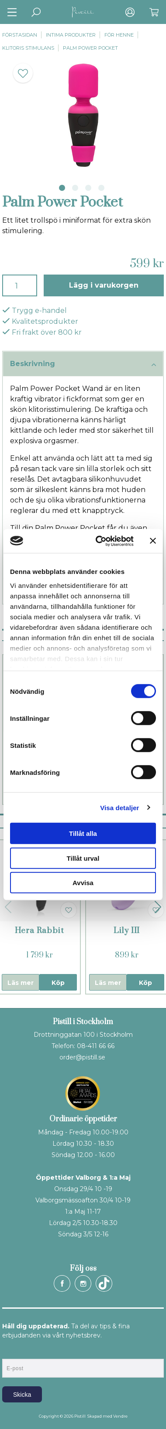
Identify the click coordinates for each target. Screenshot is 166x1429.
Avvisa (83, 882)
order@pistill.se (82, 1057)
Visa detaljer (119, 807)
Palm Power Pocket (90, 48)
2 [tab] (75, 188)
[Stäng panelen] (153, 541)
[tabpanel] (83, 115)
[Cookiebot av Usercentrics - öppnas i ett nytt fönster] (100, 540)
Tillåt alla (83, 833)
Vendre (120, 1416)
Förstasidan (19, 35)
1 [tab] (62, 188)
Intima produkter (71, 35)
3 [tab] (88, 188)
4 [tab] (101, 188)
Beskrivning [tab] (83, 364)
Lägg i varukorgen (103, 285)
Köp (58, 983)
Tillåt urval (83, 858)
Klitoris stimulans (28, 48)
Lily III (127, 931)
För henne (119, 35)
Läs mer (20, 983)
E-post (10, 1351)
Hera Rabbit (39, 931)
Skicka (22, 1394)
